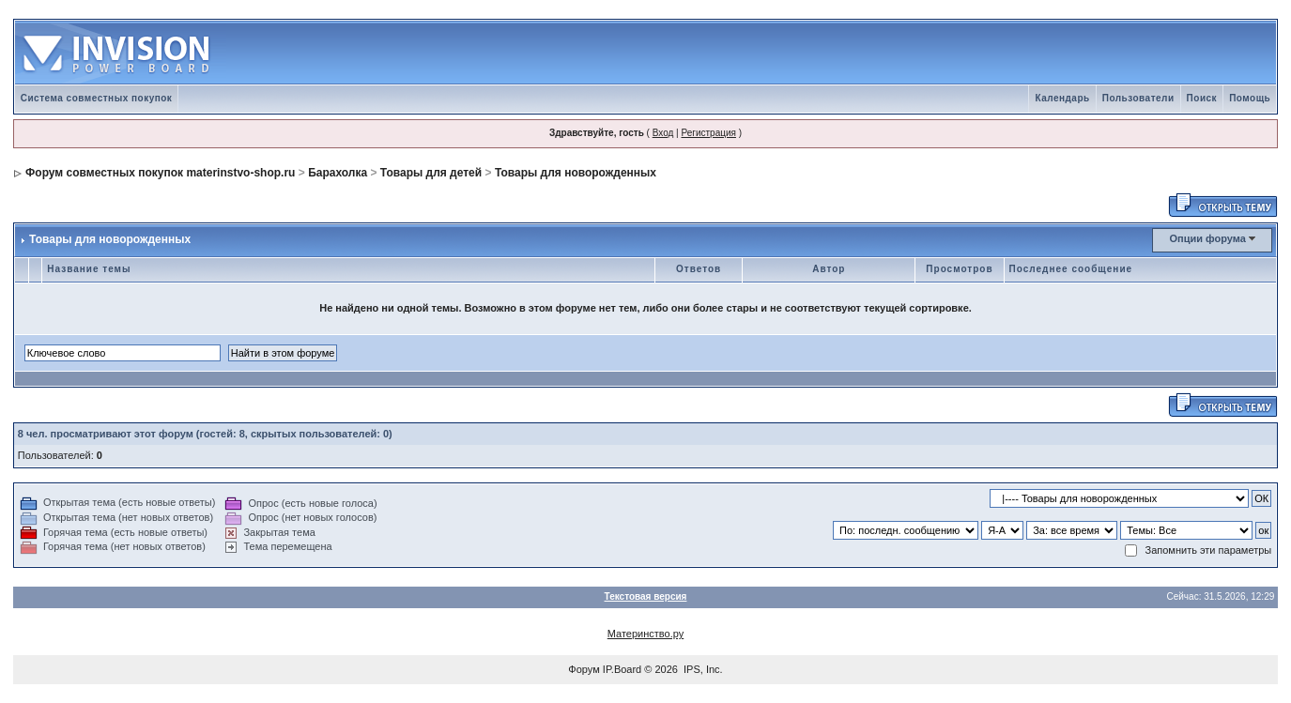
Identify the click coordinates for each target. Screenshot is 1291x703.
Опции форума (1208, 238)
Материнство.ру (645, 633)
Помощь (1249, 98)
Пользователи (1138, 98)
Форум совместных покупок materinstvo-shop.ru (160, 172)
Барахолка (337, 172)
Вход (663, 133)
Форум (583, 669)
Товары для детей (431, 172)
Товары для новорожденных (575, 172)
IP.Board (622, 669)
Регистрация (708, 133)
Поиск (1202, 98)
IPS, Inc (702, 669)
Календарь (1062, 98)
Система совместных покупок (97, 98)
